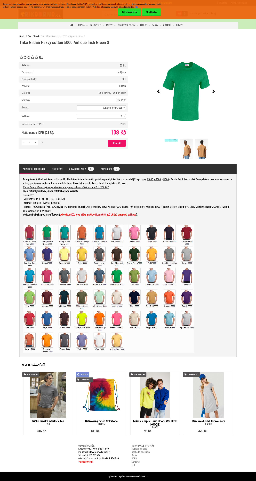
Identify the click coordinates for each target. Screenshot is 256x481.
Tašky (155, 25)
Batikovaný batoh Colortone (101, 421)
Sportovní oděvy (126, 25)
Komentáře (110, 168)
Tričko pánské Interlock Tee (48, 421)
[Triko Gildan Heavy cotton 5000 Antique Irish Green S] (186, 91)
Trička (81, 25)
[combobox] (101, 107)
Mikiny (109, 25)
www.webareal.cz (139, 476)
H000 (166, 179)
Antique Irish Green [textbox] (112, 107)
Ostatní (167, 25)
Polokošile (95, 25)
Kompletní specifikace (34, 168)
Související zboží (81, 168)
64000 (150, 179)
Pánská (36, 36)
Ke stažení (57, 168)
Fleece (143, 25)
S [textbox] (121, 116)
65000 (157, 179)
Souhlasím (151, 12)
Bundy (179, 25)
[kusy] (30, 142)
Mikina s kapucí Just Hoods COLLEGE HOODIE (155, 423)
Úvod (21, 36)
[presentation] (158, 91)
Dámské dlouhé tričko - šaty (208, 421)
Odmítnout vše (129, 12)
